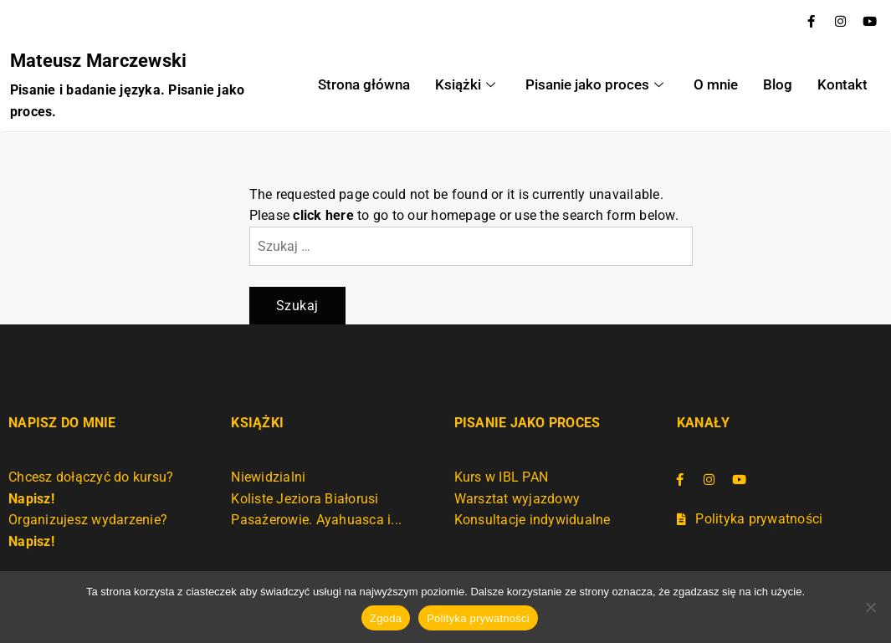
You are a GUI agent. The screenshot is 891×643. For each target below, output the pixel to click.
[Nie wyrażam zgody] (870, 607)
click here (323, 214)
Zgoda (386, 618)
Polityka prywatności (478, 618)
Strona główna (381, 85)
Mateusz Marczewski (97, 59)
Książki (474, 85)
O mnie (707, 85)
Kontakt (825, 85)
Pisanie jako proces (595, 85)
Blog (765, 85)
